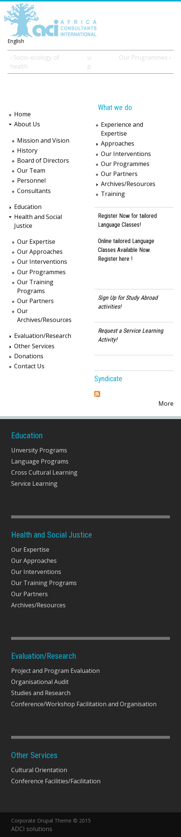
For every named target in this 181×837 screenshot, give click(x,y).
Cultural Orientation (39, 770)
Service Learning (34, 483)
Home (22, 114)
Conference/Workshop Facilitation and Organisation (84, 704)
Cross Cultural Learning (44, 472)
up (89, 61)
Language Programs (40, 461)
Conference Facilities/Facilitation (56, 781)
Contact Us (29, 366)
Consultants (34, 191)
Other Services (34, 346)
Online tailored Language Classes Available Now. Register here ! (126, 250)
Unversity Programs (39, 450)
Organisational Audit (40, 682)
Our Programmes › (145, 57)
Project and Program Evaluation (55, 671)
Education (28, 207)
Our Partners (35, 301)
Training (113, 194)
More (166, 403)
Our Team (31, 170)
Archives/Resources (128, 184)
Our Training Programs (44, 583)
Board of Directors (43, 160)
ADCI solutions (31, 829)
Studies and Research (40, 693)
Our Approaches (40, 252)
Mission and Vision (43, 140)
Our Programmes (41, 272)
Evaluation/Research (42, 336)
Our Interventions (42, 262)
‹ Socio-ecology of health (34, 61)
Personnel (31, 180)
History (27, 150)
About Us (27, 124)
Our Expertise (36, 242)
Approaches (117, 143)
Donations (28, 356)
